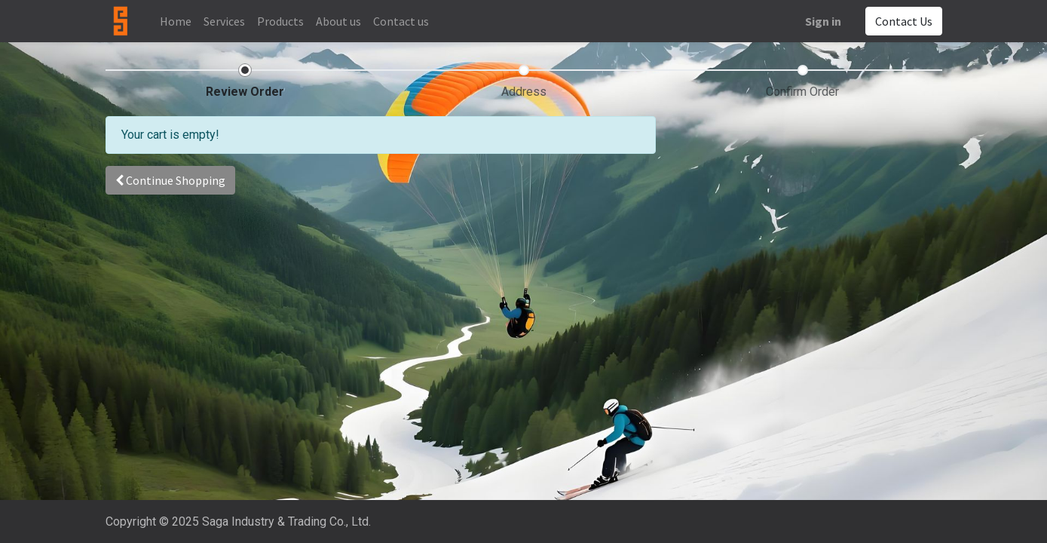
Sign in (823, 21)
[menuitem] (175, 21)
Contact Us (903, 21)
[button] (170, 180)
